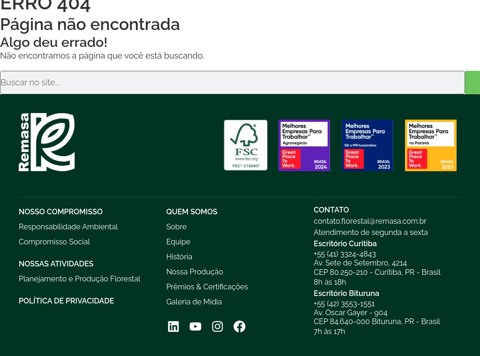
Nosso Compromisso (61, 211)
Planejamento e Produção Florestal (79, 278)
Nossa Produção (194, 271)
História (179, 256)
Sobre (176, 226)
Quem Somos (192, 211)
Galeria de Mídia (194, 301)
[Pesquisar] (472, 82)
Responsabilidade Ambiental (68, 226)
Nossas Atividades (56, 263)
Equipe (178, 241)
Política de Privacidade (66, 300)
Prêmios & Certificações (207, 286)
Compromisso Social (54, 241)
